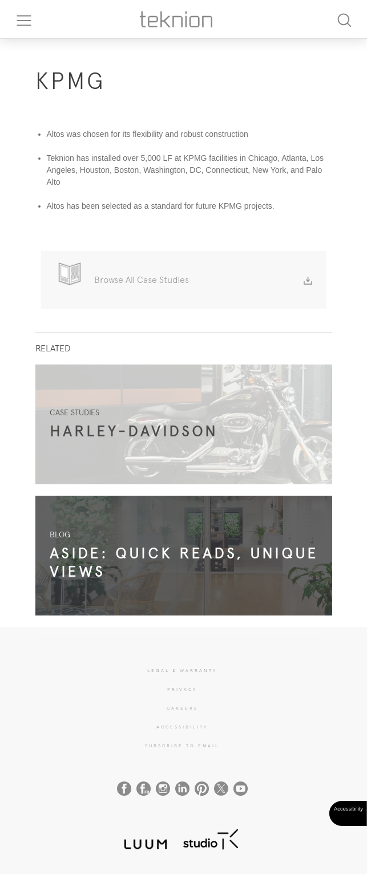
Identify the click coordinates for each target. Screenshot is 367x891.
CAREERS (182, 708)
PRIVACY (182, 689)
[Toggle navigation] (20, 19)
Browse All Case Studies (203, 279)
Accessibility (182, 727)
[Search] (344, 19)
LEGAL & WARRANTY (182, 670)
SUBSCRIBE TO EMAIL (182, 745)
